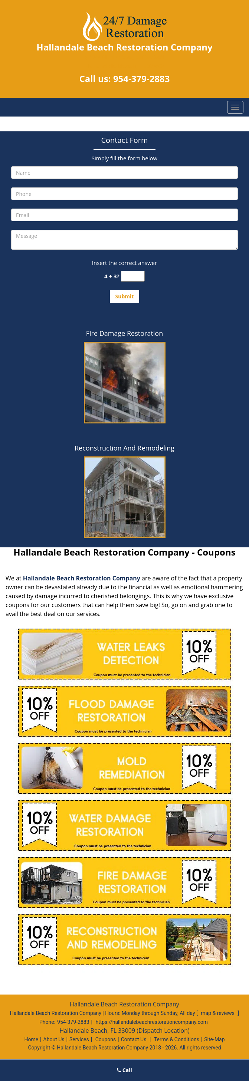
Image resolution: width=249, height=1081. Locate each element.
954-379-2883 (141, 78)
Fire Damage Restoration (124, 333)
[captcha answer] (133, 276)
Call (124, 1070)
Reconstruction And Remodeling (124, 447)
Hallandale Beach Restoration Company (81, 578)
